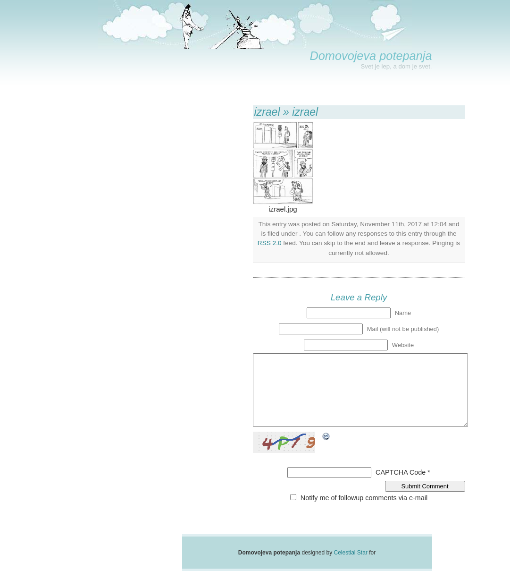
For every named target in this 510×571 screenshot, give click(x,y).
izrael (267, 112)
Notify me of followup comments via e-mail (364, 498)
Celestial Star (351, 552)
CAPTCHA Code (401, 472)
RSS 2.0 (270, 243)
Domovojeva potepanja (370, 55)
